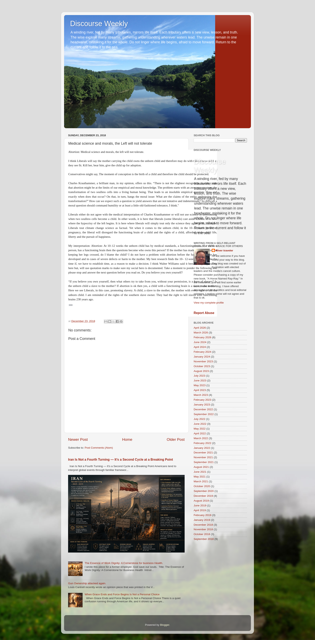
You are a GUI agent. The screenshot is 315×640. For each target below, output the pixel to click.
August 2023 (201, 371)
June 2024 (200, 342)
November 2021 (203, 457)
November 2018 (203, 529)
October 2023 (202, 366)
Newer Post (78, 439)
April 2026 (200, 327)
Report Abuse (204, 313)
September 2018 (204, 538)
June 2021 (200, 471)
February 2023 (202, 399)
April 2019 (200, 510)
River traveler (224, 250)
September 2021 (204, 462)
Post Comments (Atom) (99, 447)
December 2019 (203, 495)
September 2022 (204, 414)
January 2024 (202, 356)
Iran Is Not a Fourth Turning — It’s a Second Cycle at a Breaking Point (120, 459)
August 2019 (201, 500)
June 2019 (200, 505)
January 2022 (202, 447)
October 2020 (202, 486)
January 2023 (202, 404)
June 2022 (200, 423)
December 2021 (203, 452)
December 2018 (203, 524)
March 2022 (201, 438)
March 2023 (201, 394)
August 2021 (201, 466)
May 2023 (200, 385)
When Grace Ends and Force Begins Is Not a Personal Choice (122, 594)
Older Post (176, 439)
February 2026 (202, 337)
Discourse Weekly (99, 23)
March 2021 (201, 481)
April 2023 (200, 390)
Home (127, 439)
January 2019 (202, 519)
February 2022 (202, 443)
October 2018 (202, 534)
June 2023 (200, 380)
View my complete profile (209, 302)
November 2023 (203, 361)
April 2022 (200, 433)
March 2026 (201, 332)
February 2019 (202, 515)
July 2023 (199, 375)
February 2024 (202, 351)
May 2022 (200, 428)
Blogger (164, 624)
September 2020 (204, 491)
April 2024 (200, 346)
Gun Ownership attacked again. (87, 583)
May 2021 (200, 476)
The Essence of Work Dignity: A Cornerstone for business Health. (124, 563)
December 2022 (203, 409)
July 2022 (199, 419)
